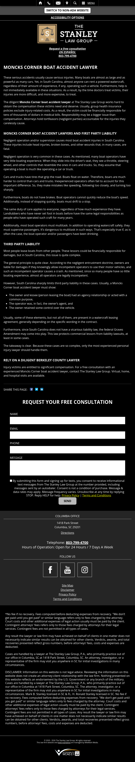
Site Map (67, 585)
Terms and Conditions (96, 495)
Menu (91, 3)
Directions (67, 533)
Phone (15, 443)
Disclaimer (67, 590)
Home (40, 3)
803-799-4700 (67, 56)
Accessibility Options (67, 17)
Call (49, 3)
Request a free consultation (67, 49)
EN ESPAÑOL (67, 52)
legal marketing (64, 742)
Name (14, 414)
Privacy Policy (70, 495)
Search (75, 3)
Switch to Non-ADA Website (67, 10)
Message (16, 458)
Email (58, 3)
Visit (67, 3)
